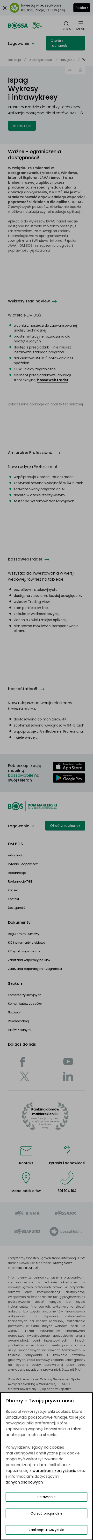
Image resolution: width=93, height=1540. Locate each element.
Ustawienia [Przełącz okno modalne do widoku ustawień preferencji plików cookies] (46, 1496)
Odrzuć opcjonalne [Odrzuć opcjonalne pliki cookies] (46, 1513)
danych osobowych (24, 1482)
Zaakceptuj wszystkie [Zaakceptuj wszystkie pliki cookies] (46, 1529)
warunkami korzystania (54, 1470)
